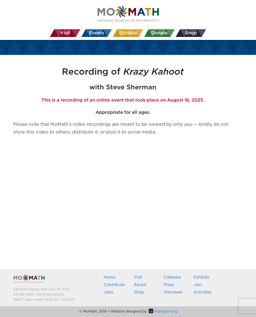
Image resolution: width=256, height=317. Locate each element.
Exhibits (201, 277)
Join (198, 285)
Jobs (108, 292)
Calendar (172, 277)
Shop (139, 292)
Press (169, 285)
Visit (138, 277)
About (140, 285)
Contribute (114, 285)
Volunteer (173, 292)
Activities (203, 292)
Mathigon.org (163, 311)
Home (109, 277)
